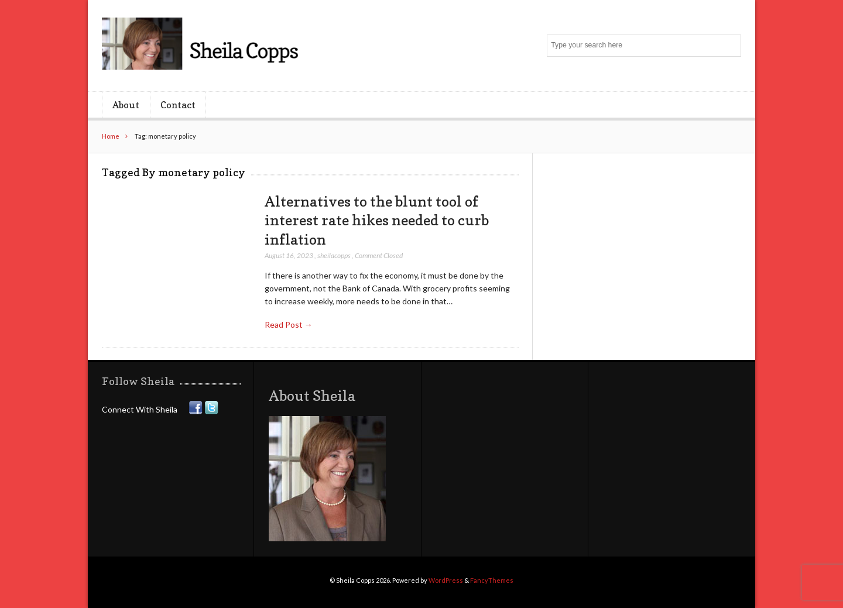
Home (110, 136)
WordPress (446, 580)
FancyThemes (491, 580)
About (125, 105)
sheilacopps (334, 255)
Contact (178, 105)
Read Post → (289, 324)
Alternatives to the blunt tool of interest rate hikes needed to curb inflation (377, 220)
